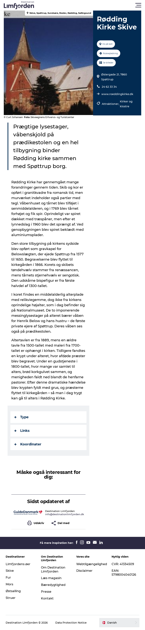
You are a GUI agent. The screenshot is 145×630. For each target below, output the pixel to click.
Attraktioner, (111, 104)
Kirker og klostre (126, 104)
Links (22, 431)
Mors (9, 584)
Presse (46, 591)
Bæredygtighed (53, 585)
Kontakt (47, 598)
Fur (8, 577)
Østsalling (13, 591)
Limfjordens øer (18, 564)
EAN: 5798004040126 (124, 572)
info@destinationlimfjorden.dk (64, 514)
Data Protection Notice (71, 622)
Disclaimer (84, 570)
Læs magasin (51, 578)
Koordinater (27, 444)
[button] (89, 5)
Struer (10, 598)
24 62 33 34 (109, 86)
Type (21, 417)
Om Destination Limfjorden (53, 569)
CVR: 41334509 (123, 564)
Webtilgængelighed (91, 564)
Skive (10, 570)
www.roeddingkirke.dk (117, 94)
